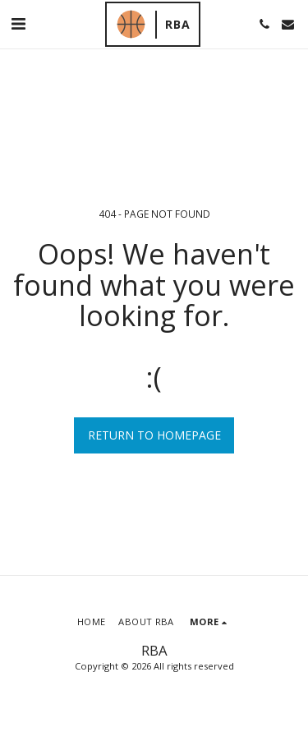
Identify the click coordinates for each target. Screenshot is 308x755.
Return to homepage (154, 435)
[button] (18, 23)
